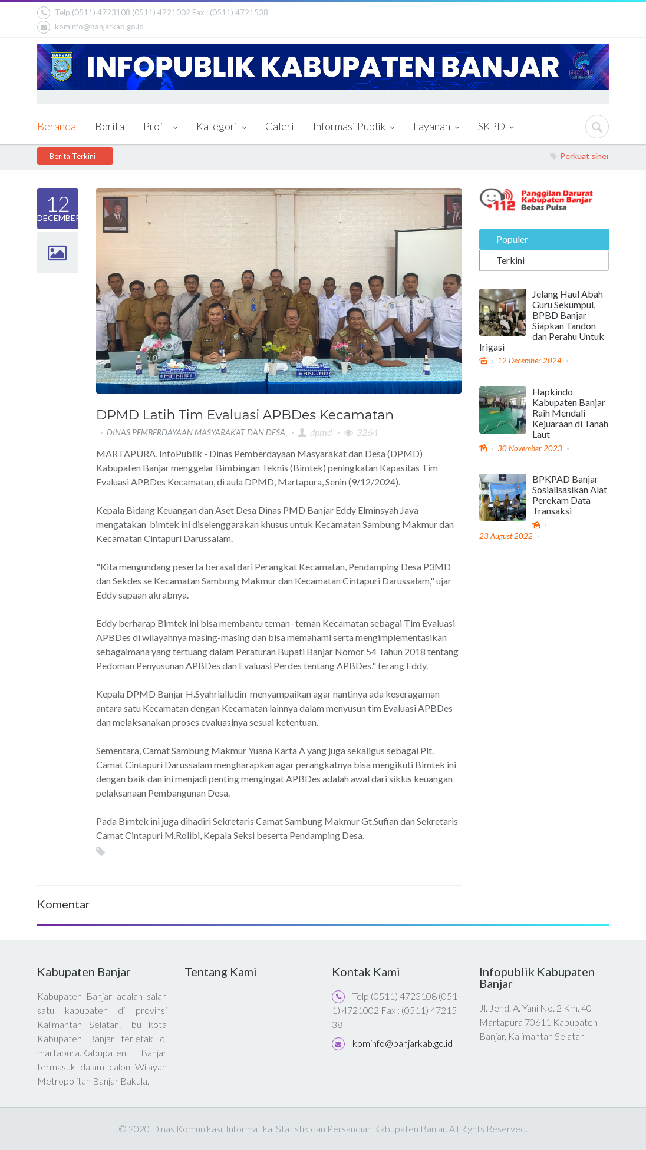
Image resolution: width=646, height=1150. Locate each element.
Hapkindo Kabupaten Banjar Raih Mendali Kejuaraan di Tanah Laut (570, 411)
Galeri (279, 126)
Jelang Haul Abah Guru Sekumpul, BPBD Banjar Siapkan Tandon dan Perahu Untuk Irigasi (541, 319)
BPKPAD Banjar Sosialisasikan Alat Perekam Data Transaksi (569, 493)
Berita (109, 126)
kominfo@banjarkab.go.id (90, 27)
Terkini (510, 258)
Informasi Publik (353, 127)
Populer (512, 237)
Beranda (56, 126)
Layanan (436, 127)
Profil (160, 127)
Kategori (221, 127)
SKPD (496, 127)
